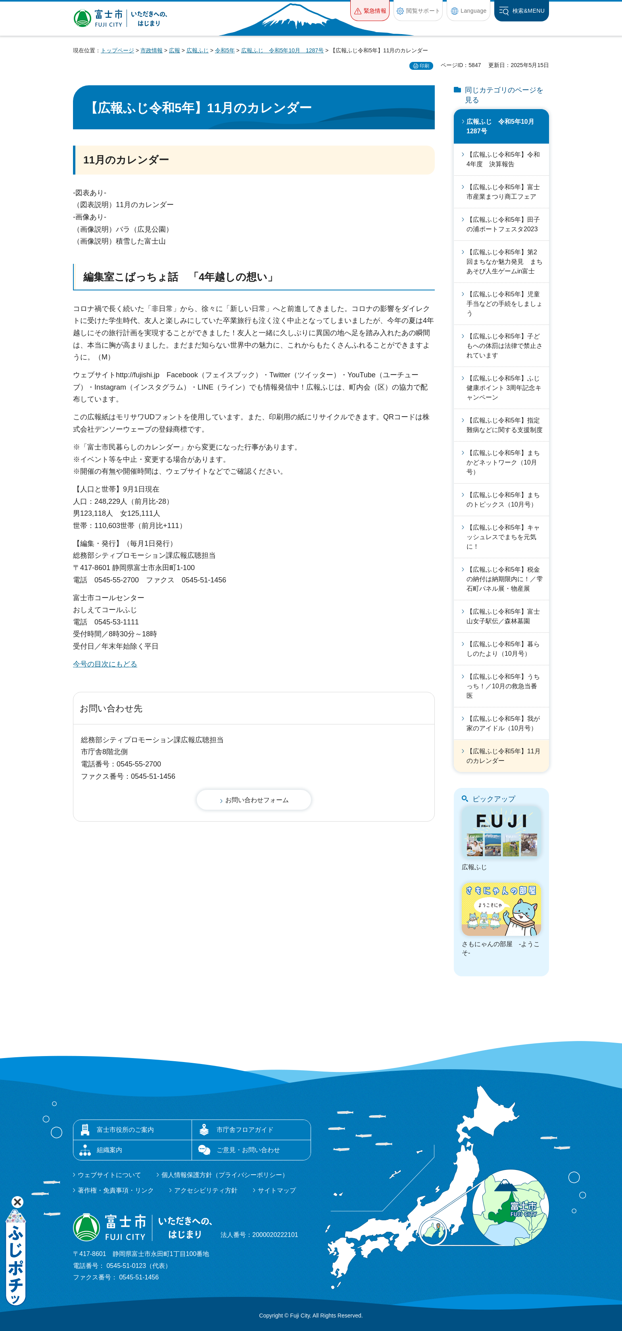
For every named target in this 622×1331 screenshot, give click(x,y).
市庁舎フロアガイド (245, 1129)
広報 (174, 50)
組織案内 (109, 1150)
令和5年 (225, 50)
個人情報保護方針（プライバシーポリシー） (224, 1175)
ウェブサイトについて (109, 1175)
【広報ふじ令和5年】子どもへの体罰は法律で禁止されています (504, 346)
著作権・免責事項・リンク (116, 1190)
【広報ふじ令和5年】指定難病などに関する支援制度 (504, 425)
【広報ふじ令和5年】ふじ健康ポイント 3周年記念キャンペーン (503, 388)
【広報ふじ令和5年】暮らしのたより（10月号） (503, 649)
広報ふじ (197, 50)
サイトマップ (277, 1190)
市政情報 (151, 50)
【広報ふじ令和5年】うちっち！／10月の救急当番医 (503, 686)
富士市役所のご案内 (125, 1129)
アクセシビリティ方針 (206, 1190)
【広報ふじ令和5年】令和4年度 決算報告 (503, 159)
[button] (370, 10)
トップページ (117, 50)
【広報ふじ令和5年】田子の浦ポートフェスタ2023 (503, 224)
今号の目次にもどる (105, 664)
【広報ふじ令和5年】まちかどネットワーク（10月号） (503, 462)
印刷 (424, 66)
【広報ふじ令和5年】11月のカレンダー (503, 756)
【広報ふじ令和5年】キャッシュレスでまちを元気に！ (503, 537)
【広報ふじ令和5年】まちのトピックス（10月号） (503, 500)
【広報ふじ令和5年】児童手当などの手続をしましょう (504, 304)
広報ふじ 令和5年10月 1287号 (282, 50)
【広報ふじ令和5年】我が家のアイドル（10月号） (503, 723)
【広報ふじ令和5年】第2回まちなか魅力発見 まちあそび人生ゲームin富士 (504, 262)
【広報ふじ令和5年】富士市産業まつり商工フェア (503, 192)
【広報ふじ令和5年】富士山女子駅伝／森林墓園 (503, 616)
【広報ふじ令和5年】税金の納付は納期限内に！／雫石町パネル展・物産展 (504, 579)
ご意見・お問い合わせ (248, 1150)
